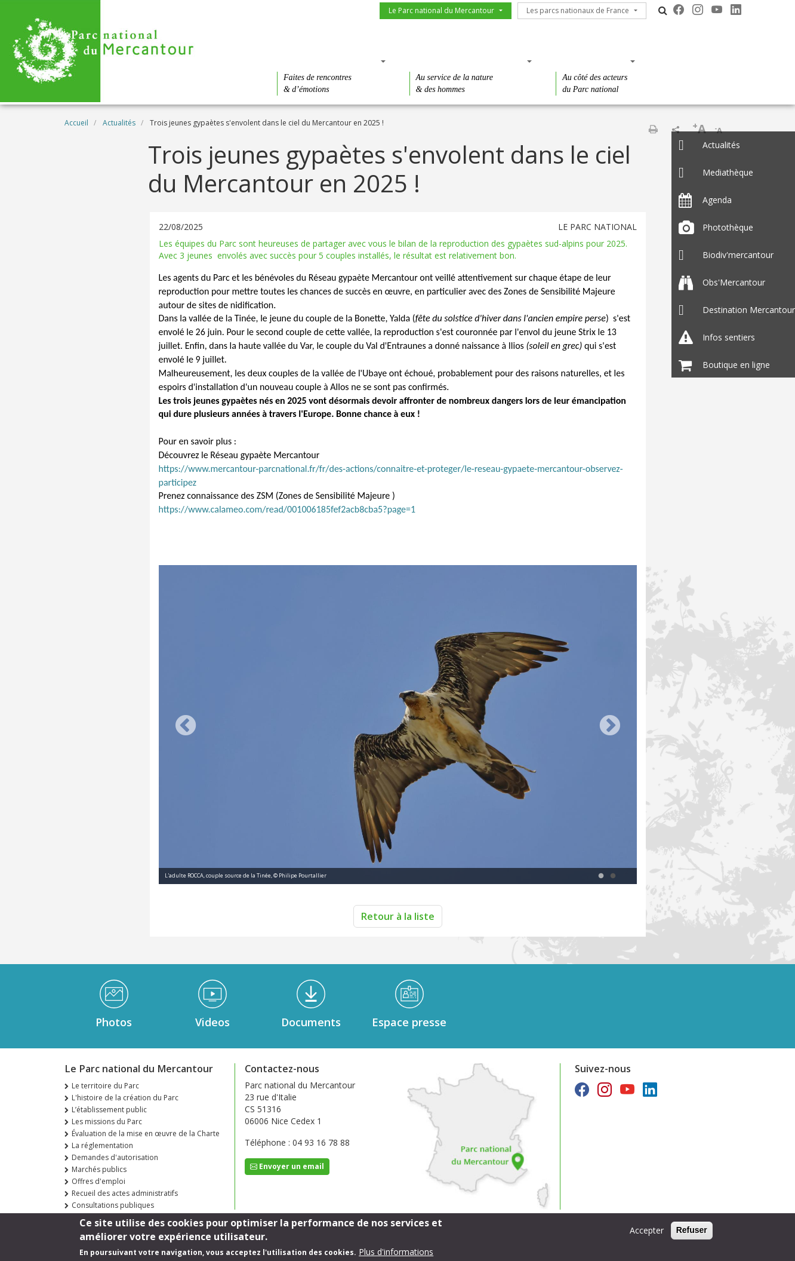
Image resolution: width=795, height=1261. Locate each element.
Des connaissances (467, 61)
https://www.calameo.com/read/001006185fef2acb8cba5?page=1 (287, 509)
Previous (186, 726)
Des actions (591, 61)
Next (610, 726)
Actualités (119, 123)
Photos (113, 1022)
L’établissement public (109, 1109)
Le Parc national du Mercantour (441, 10)
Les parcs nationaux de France (577, 10)
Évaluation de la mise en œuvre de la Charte (146, 1133)
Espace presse (409, 1022)
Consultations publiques (113, 1205)
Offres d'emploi (98, 1181)
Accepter (647, 1232)
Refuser (691, 1232)
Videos (212, 1022)
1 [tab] (601, 876)
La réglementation (102, 1145)
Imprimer (653, 129)
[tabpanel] (398, 726)
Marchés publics (99, 1169)
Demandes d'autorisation (115, 1157)
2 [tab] (613, 876)
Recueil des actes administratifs (125, 1193)
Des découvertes (327, 61)
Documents (311, 1022)
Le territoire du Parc (105, 1086)
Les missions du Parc (107, 1121)
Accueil (76, 123)
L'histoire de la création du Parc (125, 1098)
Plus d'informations (396, 1253)
